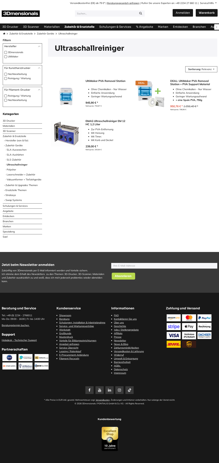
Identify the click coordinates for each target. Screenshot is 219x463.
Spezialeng (9, 231)
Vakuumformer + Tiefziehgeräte (24, 179)
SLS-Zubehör (14, 159)
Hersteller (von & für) (16, 140)
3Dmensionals (15, 52)
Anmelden (183, 13)
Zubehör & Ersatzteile (21, 33)
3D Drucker (9, 120)
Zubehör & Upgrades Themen (21, 185)
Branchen (8, 221)
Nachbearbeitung (17, 74)
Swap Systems (13, 200)
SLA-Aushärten (15, 154)
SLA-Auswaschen (17, 149)
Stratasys (10, 195)
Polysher (11, 169)
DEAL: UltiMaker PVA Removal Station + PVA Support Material (190, 82)
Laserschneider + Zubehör (21, 174)
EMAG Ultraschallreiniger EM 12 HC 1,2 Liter (105, 122)
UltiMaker (13, 56)
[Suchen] (141, 13)
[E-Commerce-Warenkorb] (207, 13)
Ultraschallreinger (17, 164)
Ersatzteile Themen (16, 190)
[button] (201, 69)
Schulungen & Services (15, 205)
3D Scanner (9, 131)
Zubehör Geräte (45, 33)
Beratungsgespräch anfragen (123, 3)
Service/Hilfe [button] (207, 3)
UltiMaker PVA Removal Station (105, 81)
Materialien (9, 125)
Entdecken (8, 216)
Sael (5, 236)
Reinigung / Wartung (19, 78)
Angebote (8, 211)
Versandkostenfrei (80, 3)
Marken (7, 226)
